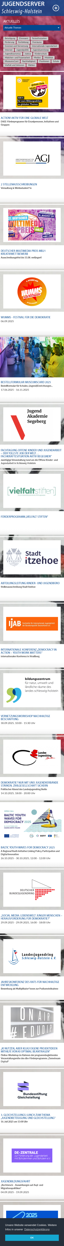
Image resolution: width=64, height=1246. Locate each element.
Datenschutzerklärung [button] (37, 1229)
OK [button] (32, 1237)
